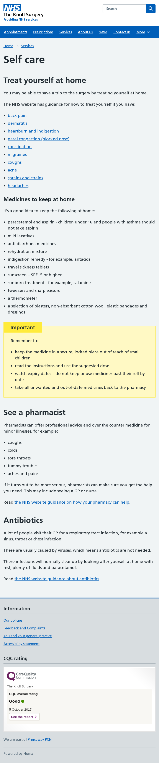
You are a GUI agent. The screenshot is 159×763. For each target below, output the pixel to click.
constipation (20, 146)
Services (65, 32)
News (103, 32)
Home (8, 46)
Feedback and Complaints (24, 628)
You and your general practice (27, 636)
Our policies (12, 620)
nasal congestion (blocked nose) (38, 138)
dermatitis (17, 123)
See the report (22, 717)
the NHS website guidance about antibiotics (57, 578)
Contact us (121, 32)
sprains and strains (25, 177)
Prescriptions (43, 32)
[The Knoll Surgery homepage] (23, 13)
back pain (17, 115)
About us (85, 32)
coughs (14, 162)
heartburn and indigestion (33, 131)
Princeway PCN (40, 739)
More (143, 32)
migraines (17, 154)
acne (12, 170)
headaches (18, 185)
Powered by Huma (18, 753)
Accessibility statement (21, 644)
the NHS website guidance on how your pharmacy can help (72, 502)
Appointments (15, 32)
